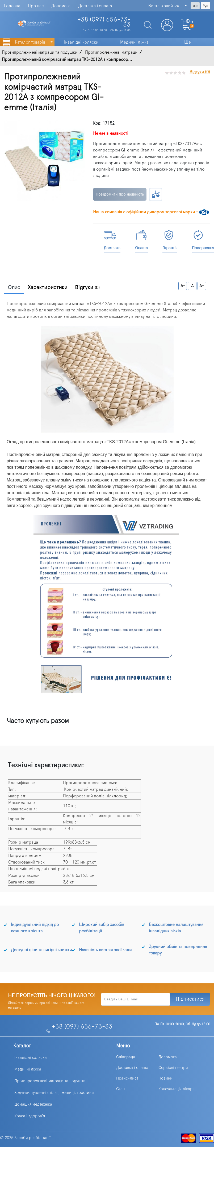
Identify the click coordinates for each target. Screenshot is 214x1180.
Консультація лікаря (176, 1089)
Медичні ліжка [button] (134, 42)
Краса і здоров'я (29, 1116)
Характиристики (48, 287)
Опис (14, 287)
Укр (195, 5)
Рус (205, 5)
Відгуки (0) (200, 72)
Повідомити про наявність (120, 194)
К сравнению (155, 194)
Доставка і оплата (95, 6)
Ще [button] (187, 42)
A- (183, 286)
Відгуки (87, 287)
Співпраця (125, 1057)
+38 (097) (104, 22)
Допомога (60, 6)
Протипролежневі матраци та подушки (50, 1081)
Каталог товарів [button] (30, 42)
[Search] (145, 25)
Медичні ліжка (27, 1069)
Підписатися (190, 999)
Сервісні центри (173, 1068)
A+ (201, 286)
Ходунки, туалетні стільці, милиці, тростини (54, 1093)
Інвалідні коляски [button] (81, 42)
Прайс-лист (127, 1078)
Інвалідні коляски (30, 1058)
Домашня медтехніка (33, 1104)
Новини (165, 1078)
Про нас (36, 6)
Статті (121, 1089)
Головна (12, 6)
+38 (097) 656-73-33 (82, 1026)
